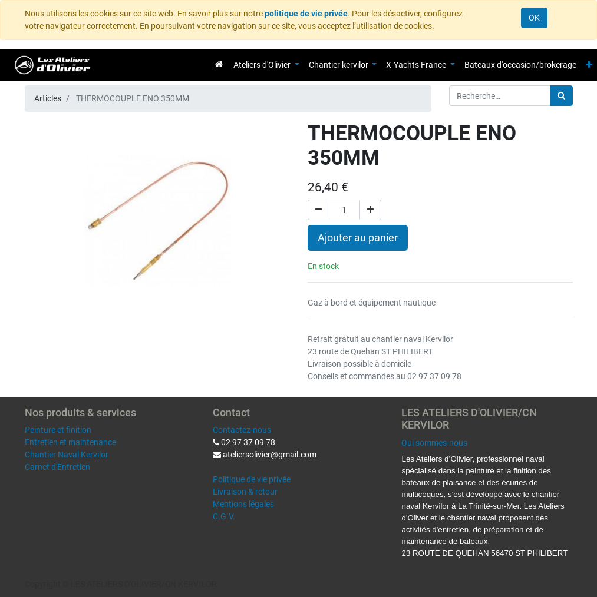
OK (534, 17)
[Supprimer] (318, 210)
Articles (47, 98)
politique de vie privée (306, 13)
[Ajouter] (370, 210)
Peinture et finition (58, 430)
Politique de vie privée (252, 479)
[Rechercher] (561, 95)
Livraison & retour (245, 491)
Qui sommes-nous (434, 442)
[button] (589, 65)
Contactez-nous (242, 430)
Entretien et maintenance (70, 442)
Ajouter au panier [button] (358, 238)
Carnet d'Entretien (57, 467)
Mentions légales (243, 504)
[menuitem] (219, 64)
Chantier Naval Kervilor (66, 454)
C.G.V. (224, 516)
